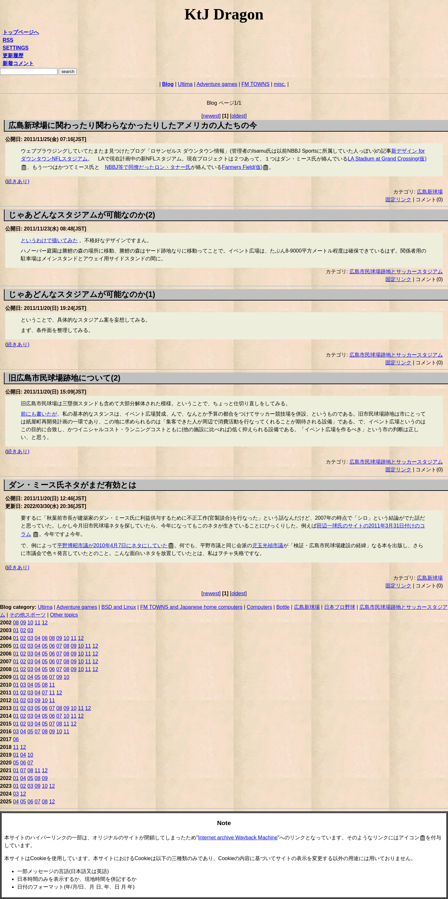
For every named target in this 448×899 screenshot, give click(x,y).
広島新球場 (430, 192)
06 (45, 638)
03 (30, 630)
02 (23, 630)
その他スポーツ (27, 615)
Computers (259, 607)
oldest (238, 116)
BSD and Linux (118, 607)
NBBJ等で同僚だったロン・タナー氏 (148, 167)
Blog (168, 84)
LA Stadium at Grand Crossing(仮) (387, 158)
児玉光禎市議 (267, 545)
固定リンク (398, 199)
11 (38, 622)
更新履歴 (13, 55)
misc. (280, 84)
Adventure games (217, 84)
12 (45, 622)
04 (38, 638)
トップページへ (21, 32)
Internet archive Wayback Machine (238, 837)
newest (211, 116)
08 (16, 622)
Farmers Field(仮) (242, 167)
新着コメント (18, 63)
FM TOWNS (255, 84)
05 (45, 646)
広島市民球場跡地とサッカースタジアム (396, 271)
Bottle (283, 607)
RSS (8, 40)
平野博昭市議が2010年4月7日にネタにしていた (112, 545)
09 (23, 622)
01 (16, 630)
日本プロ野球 (339, 607)
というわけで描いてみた (49, 240)
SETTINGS (16, 48)
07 (59, 646)
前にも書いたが (39, 414)
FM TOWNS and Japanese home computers (191, 607)
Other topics (64, 615)
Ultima (185, 84)
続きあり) (18, 181)
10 (30, 622)
